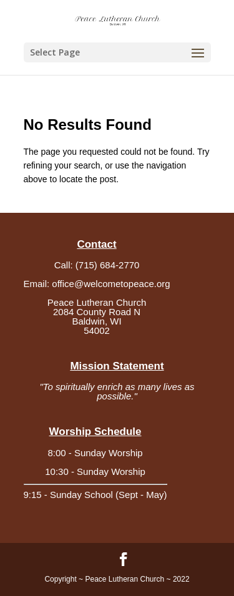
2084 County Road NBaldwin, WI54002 (96, 321)
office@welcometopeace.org (111, 283)
